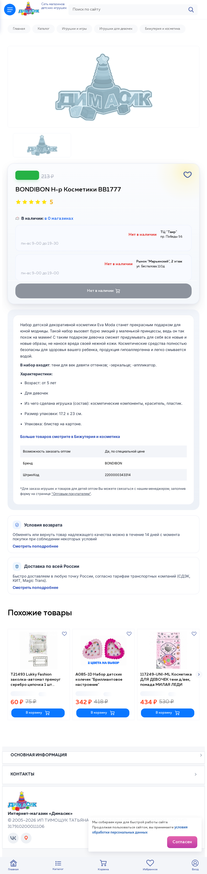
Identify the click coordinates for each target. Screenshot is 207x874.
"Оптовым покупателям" (71, 508)
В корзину (38, 725)
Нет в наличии (103, 304)
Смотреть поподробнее (35, 560)
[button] (198, 687)
